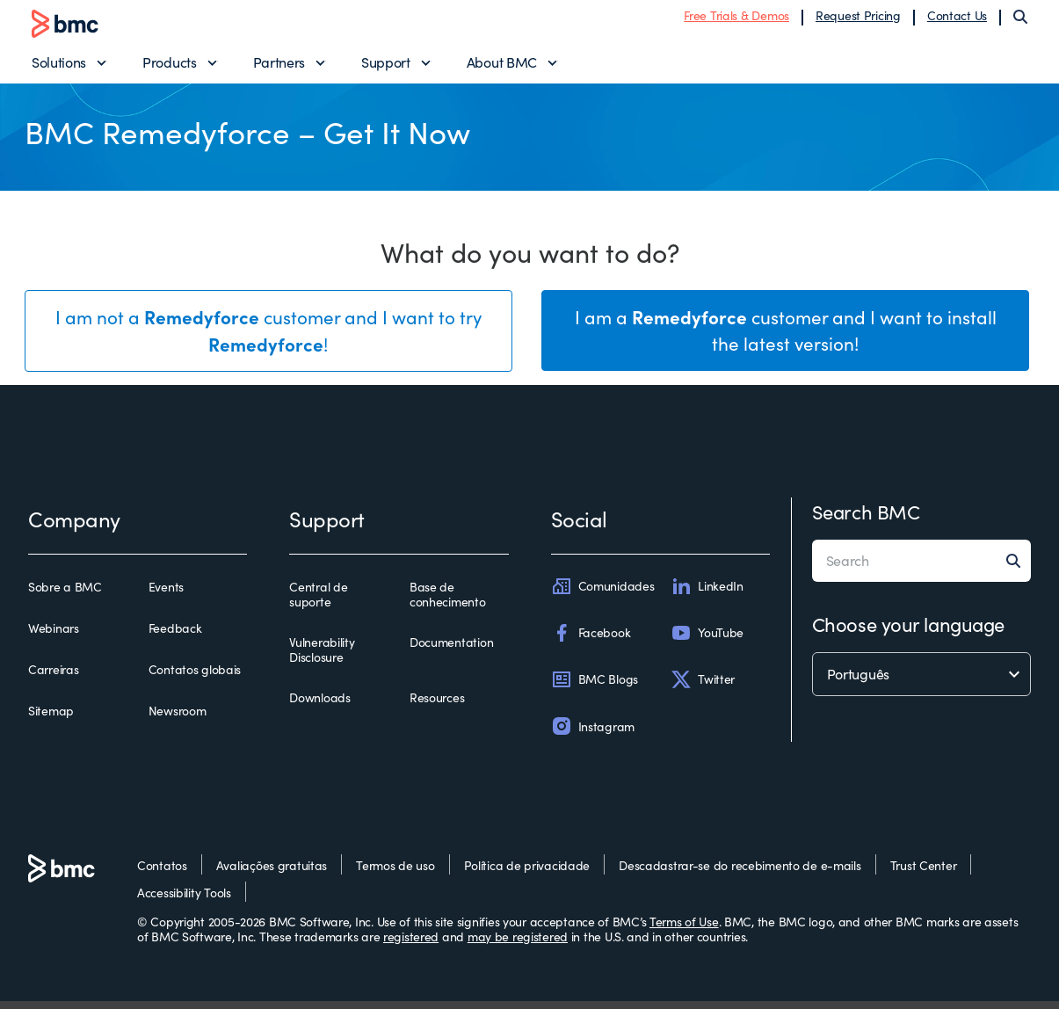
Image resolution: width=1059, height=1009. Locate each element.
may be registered (518, 945)
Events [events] (166, 595)
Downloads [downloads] (319, 706)
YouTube (707, 640)
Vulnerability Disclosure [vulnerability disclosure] (321, 657)
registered (411, 945)
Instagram (593, 734)
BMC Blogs (594, 687)
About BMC (502, 66)
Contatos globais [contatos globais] (195, 678)
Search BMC (866, 519)
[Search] (1020, 21)
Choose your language (908, 632)
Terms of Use (684, 929)
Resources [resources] (437, 706)
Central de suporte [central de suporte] (318, 602)
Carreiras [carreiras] (53, 678)
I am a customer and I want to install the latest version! (786, 339)
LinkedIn (707, 594)
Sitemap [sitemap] (51, 720)
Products (169, 66)
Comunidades (603, 594)
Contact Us (957, 19)
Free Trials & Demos (736, 19)
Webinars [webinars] (53, 636)
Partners (279, 66)
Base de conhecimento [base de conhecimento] (448, 602)
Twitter (703, 687)
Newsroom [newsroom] (178, 720)
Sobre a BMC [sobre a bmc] (65, 595)
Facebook (591, 640)
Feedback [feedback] (175, 636)
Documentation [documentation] (451, 650)
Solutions (59, 66)
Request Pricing (858, 19)
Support (385, 66)
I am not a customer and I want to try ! (268, 339)
